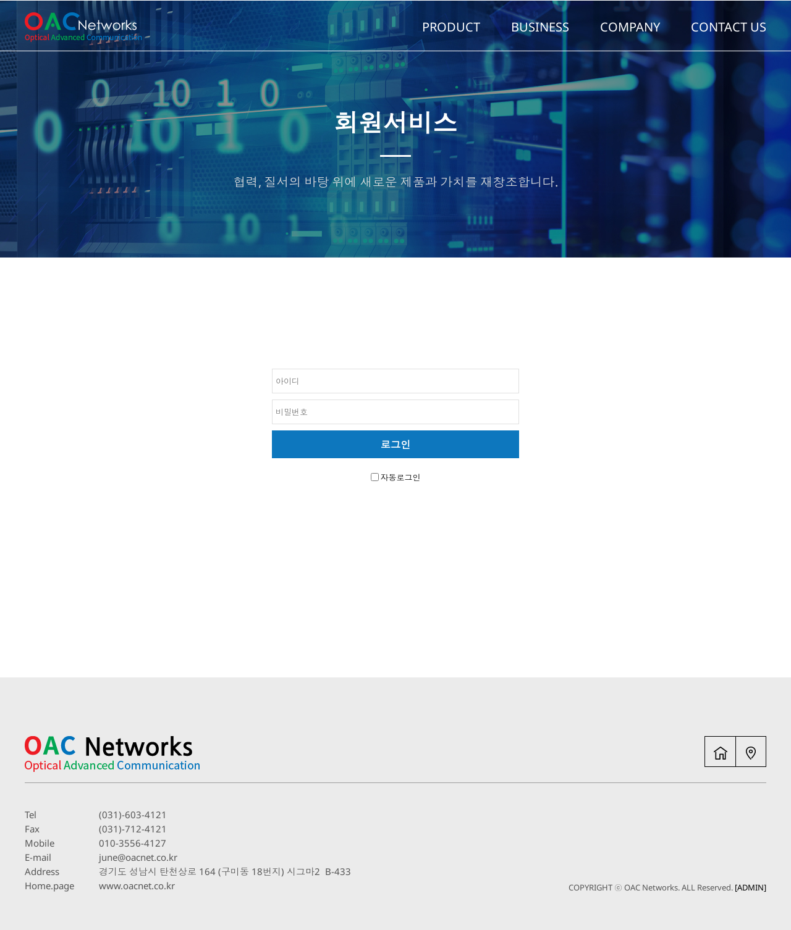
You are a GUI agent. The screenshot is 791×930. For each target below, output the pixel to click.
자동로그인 (401, 477)
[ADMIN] (750, 887)
